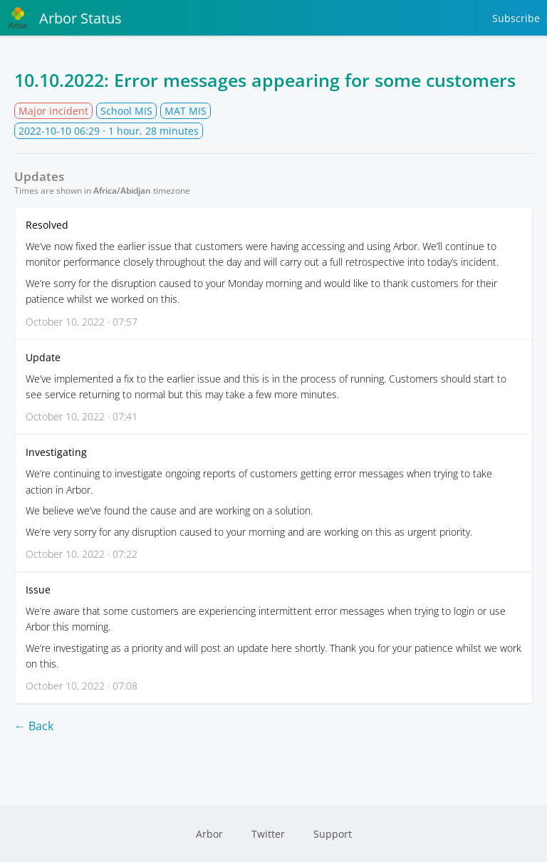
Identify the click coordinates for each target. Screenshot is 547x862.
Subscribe (516, 18)
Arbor (209, 834)
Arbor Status (64, 17)
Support (332, 834)
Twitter (268, 834)
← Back (33, 726)
